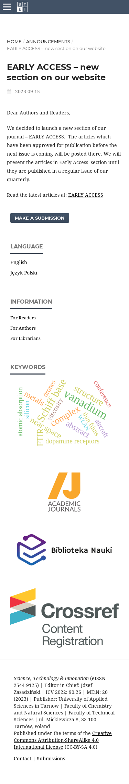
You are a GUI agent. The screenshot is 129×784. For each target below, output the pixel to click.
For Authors (23, 328)
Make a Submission (40, 218)
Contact (23, 758)
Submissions (51, 758)
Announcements (48, 41)
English (18, 262)
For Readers (23, 318)
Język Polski (23, 272)
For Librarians (25, 338)
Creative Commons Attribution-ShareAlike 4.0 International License (63, 740)
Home (14, 41)
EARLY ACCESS (85, 195)
